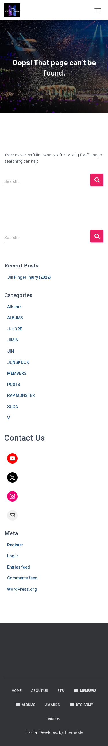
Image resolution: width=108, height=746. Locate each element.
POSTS (13, 384)
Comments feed (22, 578)
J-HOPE (14, 329)
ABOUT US (39, 691)
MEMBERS (16, 373)
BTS (61, 691)
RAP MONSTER (21, 395)
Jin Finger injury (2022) (29, 277)
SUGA (12, 406)
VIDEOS (54, 719)
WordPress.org (22, 589)
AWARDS (52, 705)
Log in (13, 556)
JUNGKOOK (18, 362)
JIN (10, 351)
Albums (14, 307)
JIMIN (12, 340)
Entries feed (18, 567)
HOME (17, 691)
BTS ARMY (81, 704)
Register (15, 545)
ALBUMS (15, 317)
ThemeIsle (73, 732)
